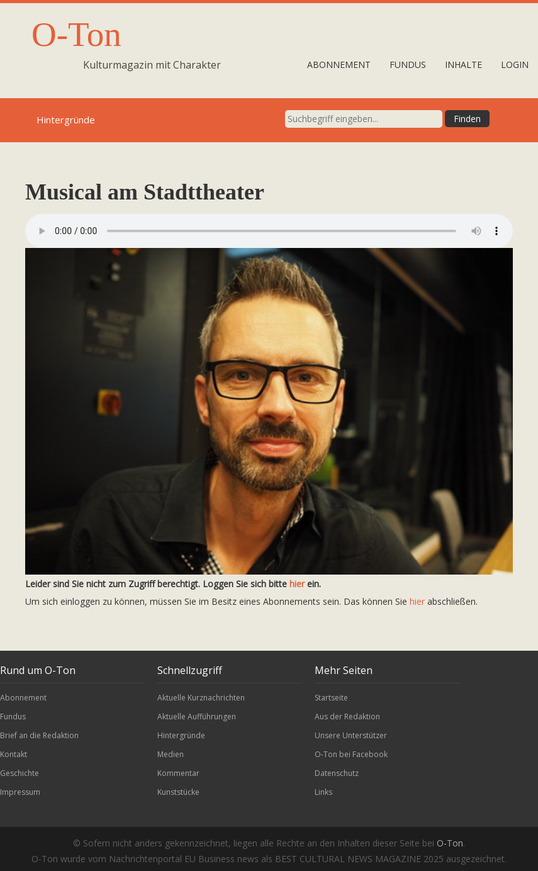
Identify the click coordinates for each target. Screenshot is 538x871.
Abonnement (339, 64)
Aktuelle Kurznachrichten (201, 697)
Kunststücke (178, 792)
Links (323, 792)
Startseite (331, 697)
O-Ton (76, 34)
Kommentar (178, 773)
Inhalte (463, 64)
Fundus (407, 64)
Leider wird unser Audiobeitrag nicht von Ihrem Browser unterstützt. (269, 231)
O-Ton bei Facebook (351, 754)
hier (297, 584)
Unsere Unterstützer (351, 735)
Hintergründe (181, 735)
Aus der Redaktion (347, 716)
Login (515, 64)
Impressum (20, 792)
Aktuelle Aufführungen (196, 716)
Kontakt (13, 754)
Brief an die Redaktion (39, 735)
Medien (170, 754)
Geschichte (19, 773)
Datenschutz (337, 773)
